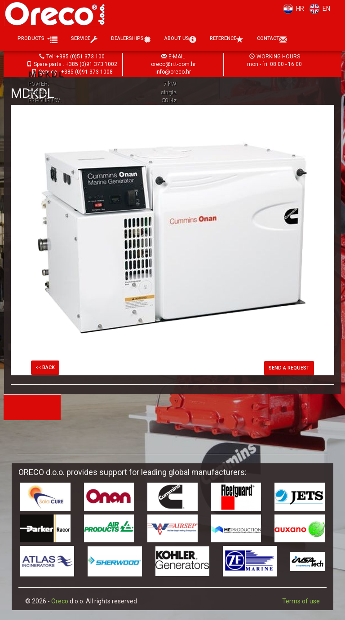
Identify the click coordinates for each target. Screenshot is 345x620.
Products (38, 39)
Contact (272, 39)
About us (180, 39)
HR (292, 8)
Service (84, 39)
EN (318, 8)
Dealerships (131, 39)
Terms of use (301, 601)
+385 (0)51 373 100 (80, 56)
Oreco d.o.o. (58, 13)
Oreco (59, 601)
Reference (226, 39)
